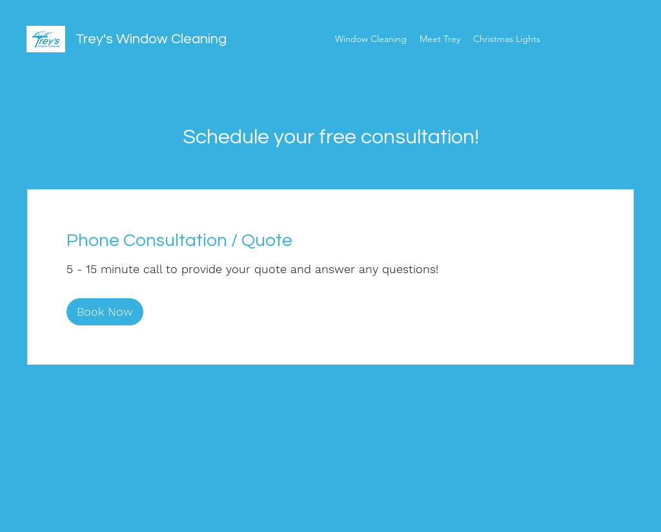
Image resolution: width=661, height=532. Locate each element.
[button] (104, 311)
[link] (330, 240)
